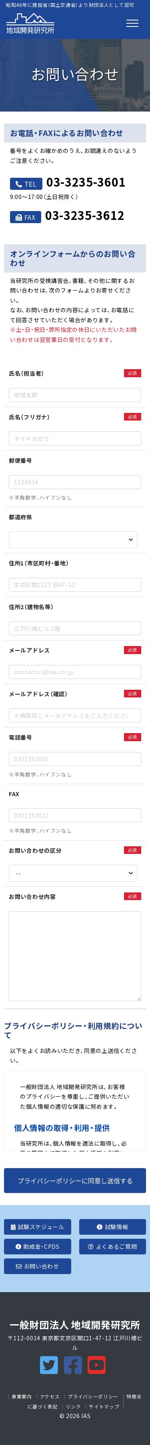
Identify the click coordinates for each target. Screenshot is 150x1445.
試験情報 (112, 1227)
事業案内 (22, 1396)
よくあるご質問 (112, 1246)
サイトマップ (104, 1406)
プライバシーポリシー (93, 1396)
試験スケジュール (37, 1227)
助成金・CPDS (38, 1246)
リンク (73, 1406)
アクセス (50, 1396)
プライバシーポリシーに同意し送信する (75, 1180)
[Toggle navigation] (132, 23)
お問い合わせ (37, 1266)
